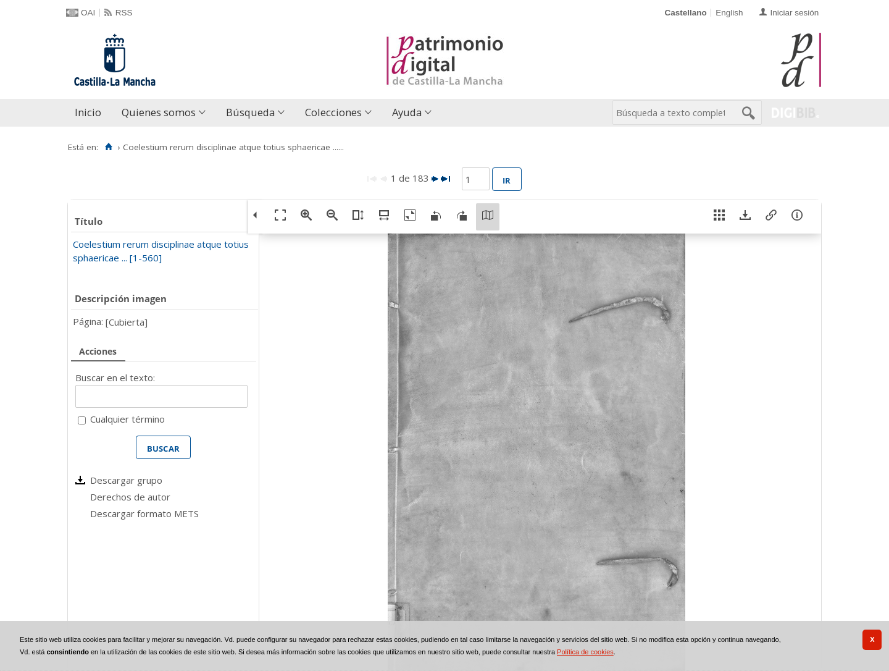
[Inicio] (108, 147)
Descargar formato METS (144, 513)
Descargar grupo (126, 480)
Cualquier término (127, 419)
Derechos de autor (130, 497)
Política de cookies (585, 652)
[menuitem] (91, 113)
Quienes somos (159, 112)
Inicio (88, 112)
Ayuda (407, 112)
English (729, 12)
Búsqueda (250, 112)
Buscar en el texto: (115, 377)
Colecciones (333, 112)
